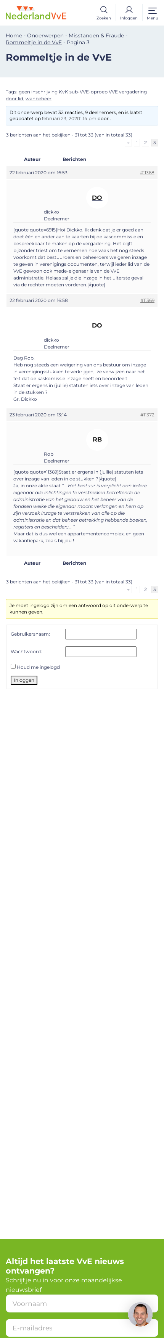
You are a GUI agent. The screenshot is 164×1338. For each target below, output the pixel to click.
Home (14, 35)
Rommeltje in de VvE (34, 42)
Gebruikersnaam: (30, 634)
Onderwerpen (45, 35)
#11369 (147, 300)
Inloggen (24, 680)
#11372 (147, 415)
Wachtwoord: (26, 651)
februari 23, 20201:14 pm (69, 118)
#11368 (147, 172)
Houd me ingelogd (38, 667)
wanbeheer (38, 98)
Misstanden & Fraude (96, 35)
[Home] (41, 12)
